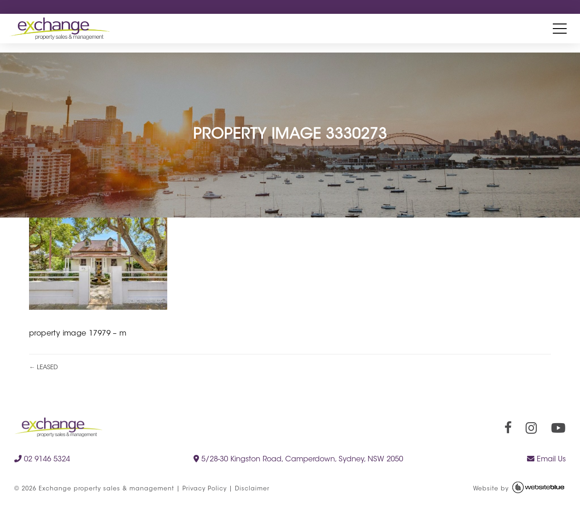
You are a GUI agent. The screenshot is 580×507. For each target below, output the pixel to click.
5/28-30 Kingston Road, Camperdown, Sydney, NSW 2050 (298, 459)
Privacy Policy (204, 489)
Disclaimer (252, 489)
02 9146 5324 (42, 459)
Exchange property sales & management (106, 489)
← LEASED (43, 368)
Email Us (546, 459)
